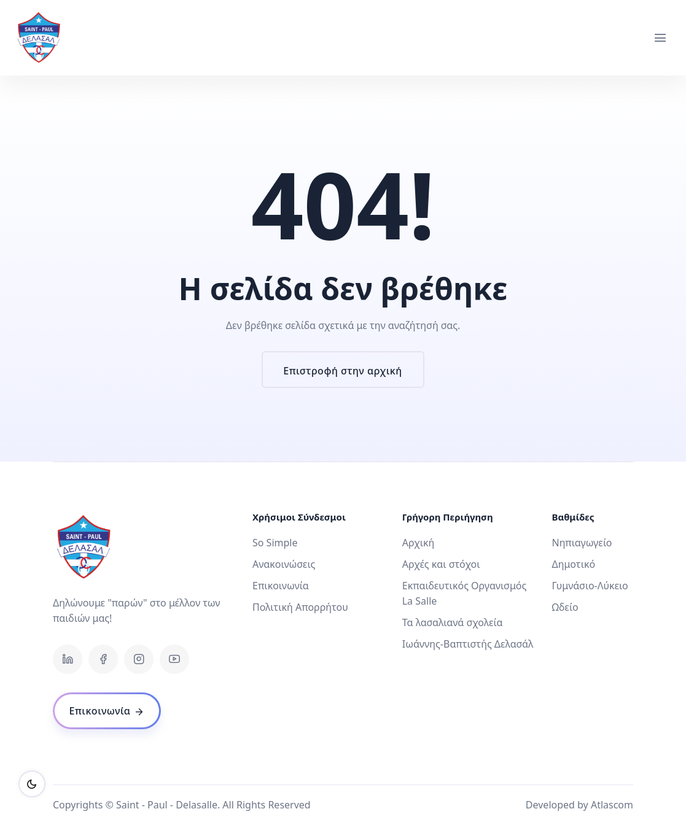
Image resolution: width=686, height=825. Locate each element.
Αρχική (418, 542)
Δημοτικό (573, 564)
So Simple (275, 542)
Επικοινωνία (280, 585)
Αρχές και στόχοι (441, 564)
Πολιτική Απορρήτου (300, 607)
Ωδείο (565, 607)
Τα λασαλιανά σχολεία (452, 622)
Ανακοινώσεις (283, 564)
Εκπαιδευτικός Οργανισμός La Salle (464, 593)
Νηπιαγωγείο (582, 542)
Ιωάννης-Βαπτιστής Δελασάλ (468, 644)
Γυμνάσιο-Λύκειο (590, 585)
